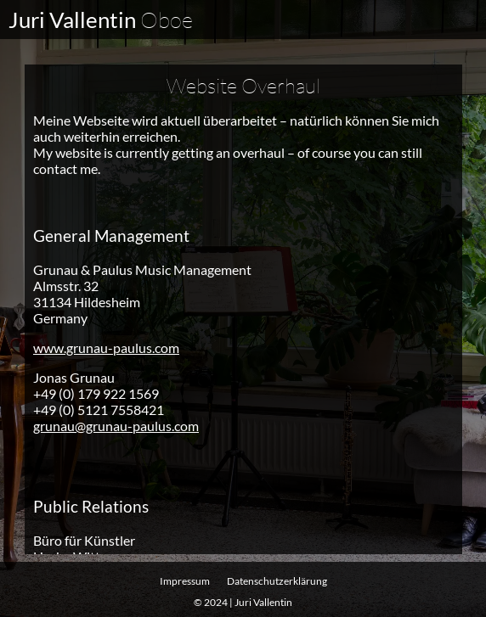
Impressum (185, 581)
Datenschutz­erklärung (277, 581)
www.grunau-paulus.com (106, 347)
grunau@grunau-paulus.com (116, 425)
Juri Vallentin (100, 19)
